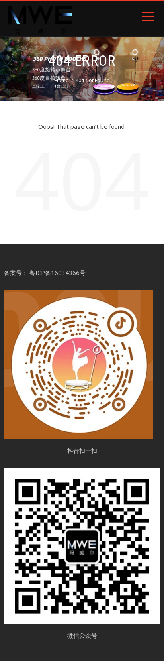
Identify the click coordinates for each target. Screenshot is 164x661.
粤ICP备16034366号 (57, 273)
